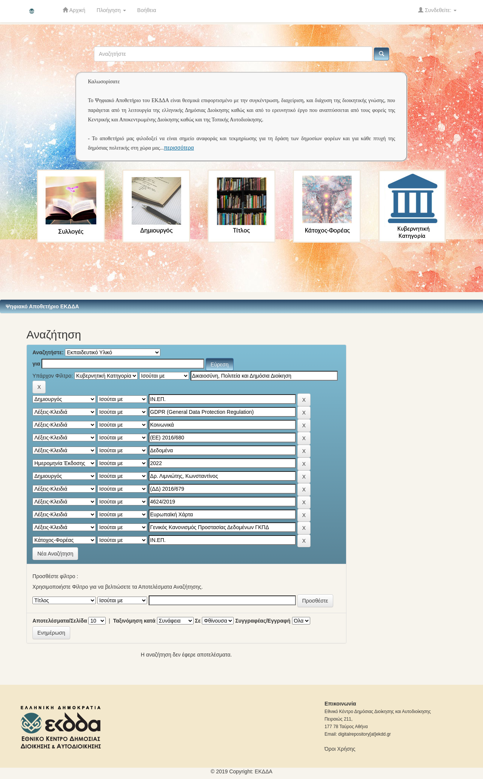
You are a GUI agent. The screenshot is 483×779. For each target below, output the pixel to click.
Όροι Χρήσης (340, 749)
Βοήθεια (146, 10)
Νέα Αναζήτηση (55, 554)
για (36, 364)
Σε (198, 621)
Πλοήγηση (111, 10)
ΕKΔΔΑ (263, 771)
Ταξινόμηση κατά (134, 621)
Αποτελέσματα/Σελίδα (59, 621)
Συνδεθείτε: (437, 10)
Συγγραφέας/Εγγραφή (262, 621)
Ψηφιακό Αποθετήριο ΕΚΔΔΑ (42, 306)
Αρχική (74, 10)
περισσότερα (179, 148)
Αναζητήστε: (48, 352)
